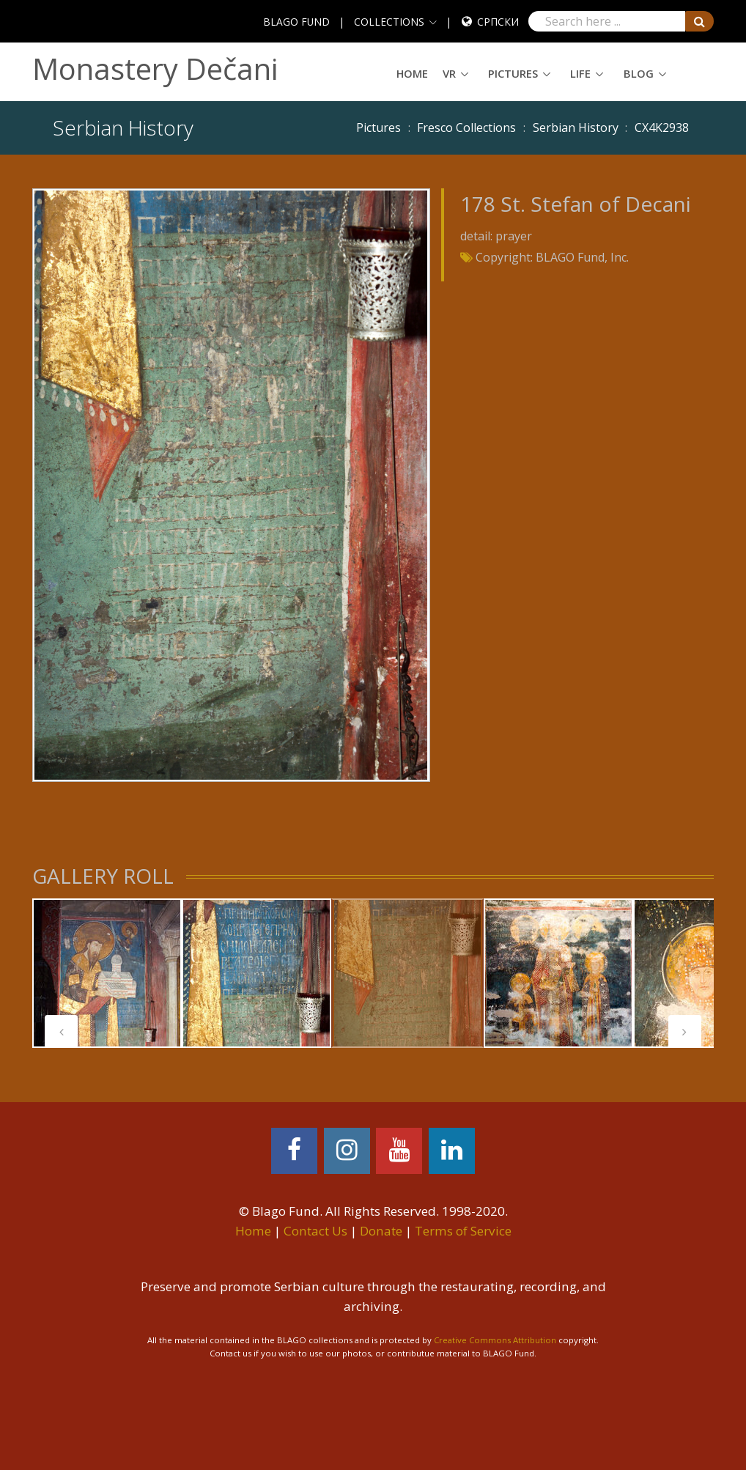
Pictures (513, 73)
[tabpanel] (107, 973)
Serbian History (575, 127)
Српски (498, 22)
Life (580, 73)
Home (412, 73)
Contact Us (315, 1230)
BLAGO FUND (296, 22)
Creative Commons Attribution (495, 1339)
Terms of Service (463, 1230)
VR (449, 73)
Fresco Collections (466, 127)
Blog (639, 73)
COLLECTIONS (389, 22)
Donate (381, 1230)
